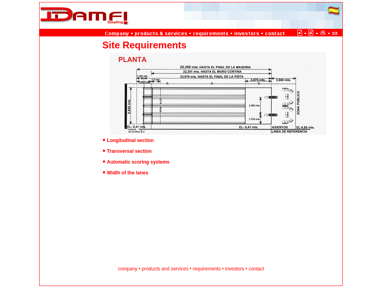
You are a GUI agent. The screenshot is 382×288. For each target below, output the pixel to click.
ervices (180, 269)
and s (167, 269)
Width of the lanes (127, 173)
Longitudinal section (130, 140)
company (128, 269)
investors (234, 269)
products (151, 269)
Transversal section (129, 151)
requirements (207, 269)
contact (256, 269)
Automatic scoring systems (138, 162)
